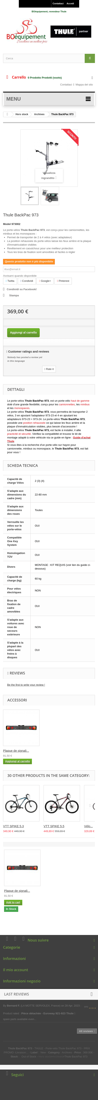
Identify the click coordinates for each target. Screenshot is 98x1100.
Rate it (49, 369)
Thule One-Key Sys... (17, 750)
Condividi (26, 280)
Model (7, 224)
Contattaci (58, 3)
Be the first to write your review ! (26, 684)
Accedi (70, 3)
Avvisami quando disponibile (20, 275)
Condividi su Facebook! (22, 289)
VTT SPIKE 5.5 (54, 826)
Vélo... (88, 826)
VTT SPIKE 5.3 (13, 826)
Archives (39, 114)
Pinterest (63, 280)
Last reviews (16, 994)
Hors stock (22, 114)
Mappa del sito (84, 84)
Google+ (45, 280)
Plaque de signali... (57, 750)
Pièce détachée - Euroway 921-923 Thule (48, 1013)
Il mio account (15, 969)
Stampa (14, 295)
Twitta (10, 280)
